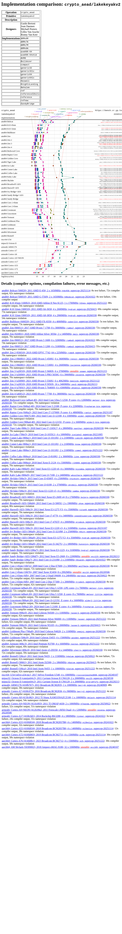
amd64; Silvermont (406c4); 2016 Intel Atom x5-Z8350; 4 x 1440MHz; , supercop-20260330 (52, 659)
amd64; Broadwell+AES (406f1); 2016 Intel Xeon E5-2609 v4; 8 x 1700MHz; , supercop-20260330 (55, 506)
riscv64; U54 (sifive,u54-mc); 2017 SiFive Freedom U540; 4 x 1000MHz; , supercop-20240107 (60, 684)
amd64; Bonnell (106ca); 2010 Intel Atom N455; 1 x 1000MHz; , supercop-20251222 (48, 678)
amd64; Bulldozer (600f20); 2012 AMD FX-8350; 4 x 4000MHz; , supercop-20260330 (50, 331)
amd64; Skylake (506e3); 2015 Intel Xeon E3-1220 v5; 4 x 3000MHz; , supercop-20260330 (51, 500)
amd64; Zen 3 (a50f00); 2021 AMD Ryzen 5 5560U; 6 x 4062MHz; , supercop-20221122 (51, 390)
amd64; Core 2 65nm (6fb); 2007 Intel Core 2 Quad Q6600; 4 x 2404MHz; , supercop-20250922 (54, 585)
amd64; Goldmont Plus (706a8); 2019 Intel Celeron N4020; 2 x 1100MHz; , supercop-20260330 (53, 640)
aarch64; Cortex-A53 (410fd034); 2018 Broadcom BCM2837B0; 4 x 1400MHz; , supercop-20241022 (57, 731)
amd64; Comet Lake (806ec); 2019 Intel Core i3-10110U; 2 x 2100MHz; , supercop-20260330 (53, 447)
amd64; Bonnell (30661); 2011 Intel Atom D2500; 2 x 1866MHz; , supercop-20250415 (49, 671)
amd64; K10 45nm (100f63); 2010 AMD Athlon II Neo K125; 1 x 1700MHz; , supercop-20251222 (54, 312)
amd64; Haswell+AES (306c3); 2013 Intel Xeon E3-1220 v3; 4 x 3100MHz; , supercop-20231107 (54, 537)
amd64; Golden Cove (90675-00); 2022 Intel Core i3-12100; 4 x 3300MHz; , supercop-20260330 (53, 425)
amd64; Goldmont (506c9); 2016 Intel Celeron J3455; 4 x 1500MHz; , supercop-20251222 (51, 647)
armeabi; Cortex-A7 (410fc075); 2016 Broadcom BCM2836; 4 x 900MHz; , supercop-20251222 (54, 700)
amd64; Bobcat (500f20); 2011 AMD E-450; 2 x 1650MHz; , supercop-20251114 (46, 300)
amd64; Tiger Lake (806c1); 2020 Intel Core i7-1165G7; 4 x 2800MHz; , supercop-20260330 (53, 437)
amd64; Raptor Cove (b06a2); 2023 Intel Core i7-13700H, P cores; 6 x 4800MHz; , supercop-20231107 (57, 421)
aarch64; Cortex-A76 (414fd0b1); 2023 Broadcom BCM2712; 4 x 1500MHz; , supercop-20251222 (53, 750)
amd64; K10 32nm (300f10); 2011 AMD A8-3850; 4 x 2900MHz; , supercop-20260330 (49, 324)
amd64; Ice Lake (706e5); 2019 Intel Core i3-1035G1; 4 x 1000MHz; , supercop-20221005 (52, 443)
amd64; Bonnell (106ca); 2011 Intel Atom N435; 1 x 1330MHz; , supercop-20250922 (48, 665)
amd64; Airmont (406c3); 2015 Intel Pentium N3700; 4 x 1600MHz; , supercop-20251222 (50, 653)
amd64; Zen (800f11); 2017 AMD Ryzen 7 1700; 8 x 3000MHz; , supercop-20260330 (48, 337)
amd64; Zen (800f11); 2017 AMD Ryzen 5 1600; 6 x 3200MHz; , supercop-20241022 (48, 349)
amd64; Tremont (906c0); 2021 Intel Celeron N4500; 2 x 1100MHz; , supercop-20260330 (51, 622)
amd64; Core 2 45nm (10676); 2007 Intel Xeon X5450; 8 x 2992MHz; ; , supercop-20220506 (56, 581)
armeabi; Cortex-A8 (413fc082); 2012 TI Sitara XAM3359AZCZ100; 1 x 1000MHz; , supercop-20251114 (59, 706)
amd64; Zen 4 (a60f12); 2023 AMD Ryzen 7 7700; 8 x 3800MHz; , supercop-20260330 (48, 403)
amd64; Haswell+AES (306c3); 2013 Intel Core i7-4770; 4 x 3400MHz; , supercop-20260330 (57, 525)
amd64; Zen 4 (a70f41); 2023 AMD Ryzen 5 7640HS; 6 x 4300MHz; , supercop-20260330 (51, 397)
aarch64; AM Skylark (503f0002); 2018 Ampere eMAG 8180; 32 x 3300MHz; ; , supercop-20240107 (60, 756)
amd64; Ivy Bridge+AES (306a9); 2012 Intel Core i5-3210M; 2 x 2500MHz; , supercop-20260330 (54, 540)
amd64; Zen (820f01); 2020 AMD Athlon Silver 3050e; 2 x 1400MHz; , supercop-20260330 (50, 343)
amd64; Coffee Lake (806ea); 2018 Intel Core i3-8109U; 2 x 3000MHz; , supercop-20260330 (51, 465)
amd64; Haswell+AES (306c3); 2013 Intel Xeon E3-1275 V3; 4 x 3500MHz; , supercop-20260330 (55, 518)
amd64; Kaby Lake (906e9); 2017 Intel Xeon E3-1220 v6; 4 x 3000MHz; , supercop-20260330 (53, 478)
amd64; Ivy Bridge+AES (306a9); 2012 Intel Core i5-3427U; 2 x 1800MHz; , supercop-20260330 (56, 553)
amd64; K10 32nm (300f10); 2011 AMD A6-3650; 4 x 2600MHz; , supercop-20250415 (49, 318)
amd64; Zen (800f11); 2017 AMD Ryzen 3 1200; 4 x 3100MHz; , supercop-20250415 (48, 355)
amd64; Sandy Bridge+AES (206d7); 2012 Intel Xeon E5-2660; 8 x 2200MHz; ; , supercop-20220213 (60, 565)
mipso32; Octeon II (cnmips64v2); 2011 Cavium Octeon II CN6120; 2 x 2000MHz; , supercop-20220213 (60, 691)
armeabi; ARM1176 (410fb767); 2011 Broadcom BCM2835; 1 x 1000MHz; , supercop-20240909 (54, 694)
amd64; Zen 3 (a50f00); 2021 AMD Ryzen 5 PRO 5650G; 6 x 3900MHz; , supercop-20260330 (53, 384)
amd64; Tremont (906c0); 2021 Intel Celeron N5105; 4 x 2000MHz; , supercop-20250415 (51, 634)
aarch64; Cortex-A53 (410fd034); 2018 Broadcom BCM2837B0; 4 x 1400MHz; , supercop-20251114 (57, 737)
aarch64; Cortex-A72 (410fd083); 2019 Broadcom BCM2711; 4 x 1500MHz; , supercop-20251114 (53, 744)
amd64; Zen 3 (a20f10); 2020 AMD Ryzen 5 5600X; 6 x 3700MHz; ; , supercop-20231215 (54, 380)
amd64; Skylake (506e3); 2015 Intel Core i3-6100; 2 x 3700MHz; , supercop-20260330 (50, 494)
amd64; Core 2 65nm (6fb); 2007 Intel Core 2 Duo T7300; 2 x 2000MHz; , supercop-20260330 (53, 591)
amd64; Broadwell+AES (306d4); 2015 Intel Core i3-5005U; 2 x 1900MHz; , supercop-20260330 (53, 512)
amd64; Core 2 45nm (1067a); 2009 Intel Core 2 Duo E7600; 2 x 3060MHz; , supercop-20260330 (56, 575)
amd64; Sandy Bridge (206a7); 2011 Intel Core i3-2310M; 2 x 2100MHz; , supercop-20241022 (53, 569)
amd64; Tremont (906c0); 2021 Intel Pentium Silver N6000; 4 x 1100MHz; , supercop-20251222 (54, 628)
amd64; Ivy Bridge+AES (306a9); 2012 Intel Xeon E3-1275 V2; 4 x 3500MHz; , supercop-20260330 (56, 547)
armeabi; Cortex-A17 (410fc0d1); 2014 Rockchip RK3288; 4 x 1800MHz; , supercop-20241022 (53, 725)
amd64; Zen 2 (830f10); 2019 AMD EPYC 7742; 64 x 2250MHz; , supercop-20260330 (48, 362)
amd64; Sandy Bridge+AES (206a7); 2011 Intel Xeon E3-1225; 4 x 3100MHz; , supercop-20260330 (56, 559)
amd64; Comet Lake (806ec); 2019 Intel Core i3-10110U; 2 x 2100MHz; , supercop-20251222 (52, 459)
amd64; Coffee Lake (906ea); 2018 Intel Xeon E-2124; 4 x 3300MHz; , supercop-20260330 (51, 472)
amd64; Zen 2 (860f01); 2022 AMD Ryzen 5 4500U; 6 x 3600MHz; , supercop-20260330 (50, 368)
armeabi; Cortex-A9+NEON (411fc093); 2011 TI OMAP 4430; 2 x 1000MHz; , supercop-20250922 (56, 713)
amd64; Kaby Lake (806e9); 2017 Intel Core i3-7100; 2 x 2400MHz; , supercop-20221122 (52, 484)
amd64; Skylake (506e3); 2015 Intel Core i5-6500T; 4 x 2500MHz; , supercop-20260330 (51, 487)
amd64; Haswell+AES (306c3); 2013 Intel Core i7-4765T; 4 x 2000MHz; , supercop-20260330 (53, 531)
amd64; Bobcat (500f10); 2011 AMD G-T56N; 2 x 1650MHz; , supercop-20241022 (48, 306)
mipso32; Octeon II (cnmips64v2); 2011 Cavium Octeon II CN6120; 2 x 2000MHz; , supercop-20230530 (57, 687)
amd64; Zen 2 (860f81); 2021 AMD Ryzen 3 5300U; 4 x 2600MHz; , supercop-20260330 (51, 374)
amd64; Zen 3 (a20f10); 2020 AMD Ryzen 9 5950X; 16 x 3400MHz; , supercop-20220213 (49, 393)
